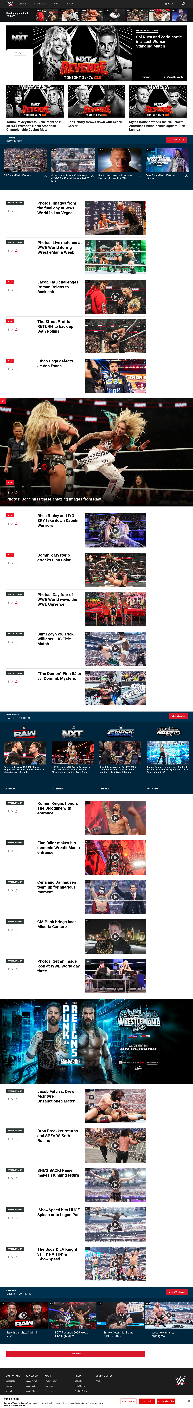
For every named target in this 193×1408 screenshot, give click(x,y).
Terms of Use (51, 1391)
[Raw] (96, 452)
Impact (9, 1391)
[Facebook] (16, 52)
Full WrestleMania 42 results (18, 175)
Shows (23, 4)
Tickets (56, 4)
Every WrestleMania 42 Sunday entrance (160, 176)
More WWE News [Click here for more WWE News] (176, 140)
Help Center (80, 1386)
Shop (70, 4)
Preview (146, 77)
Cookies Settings (128, 1401)
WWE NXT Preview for (147, 31)
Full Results (9, 789)
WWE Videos (32, 1386)
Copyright (49, 1386)
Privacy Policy (51, 1381)
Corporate (10, 1381)
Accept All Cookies (166, 1401)
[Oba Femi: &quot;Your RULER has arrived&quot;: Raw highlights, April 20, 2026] (114, 15)
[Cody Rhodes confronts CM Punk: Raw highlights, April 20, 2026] (69, 15)
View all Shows (178, 716)
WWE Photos (32, 1391)
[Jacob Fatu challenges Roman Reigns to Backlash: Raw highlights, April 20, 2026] (47, 15)
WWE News (31, 1381)
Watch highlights (175, 77)
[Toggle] (24, 53)
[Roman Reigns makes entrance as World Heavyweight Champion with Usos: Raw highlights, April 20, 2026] (182, 15)
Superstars (39, 4)
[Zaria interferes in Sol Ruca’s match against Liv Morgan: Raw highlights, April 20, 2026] (159, 15)
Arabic (98, 1381)
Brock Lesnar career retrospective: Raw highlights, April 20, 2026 (115, 176)
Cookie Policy (81, 1391)
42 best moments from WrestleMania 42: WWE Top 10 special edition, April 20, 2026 (70, 178)
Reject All (147, 1401)
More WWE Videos (177, 1292)
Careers (9, 1386)
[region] (96, 1401)
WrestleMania (15, 203)
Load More (76, 1353)
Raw (10, 282)
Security (78, 1381)
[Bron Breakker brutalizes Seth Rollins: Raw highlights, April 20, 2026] (92, 15)
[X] (20, 52)
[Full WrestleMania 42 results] (25, 160)
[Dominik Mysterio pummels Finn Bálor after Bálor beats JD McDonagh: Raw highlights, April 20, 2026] (137, 15)
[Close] (189, 1401)
